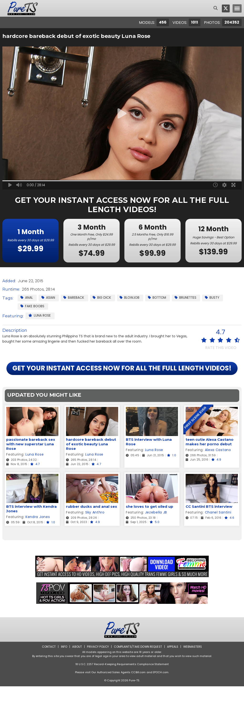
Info (63, 663)
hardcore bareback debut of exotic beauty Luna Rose (91, 460)
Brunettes (189, 297)
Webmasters (194, 663)
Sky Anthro (95, 529)
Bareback (74, 297)
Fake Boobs (32, 306)
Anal (26, 297)
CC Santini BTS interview (209, 523)
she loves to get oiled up (149, 523)
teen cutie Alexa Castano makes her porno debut (210, 458)
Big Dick (103, 297)
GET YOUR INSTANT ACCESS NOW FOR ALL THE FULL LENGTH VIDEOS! (122, 376)
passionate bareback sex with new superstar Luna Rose (30, 460)
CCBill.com (138, 689)
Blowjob (131, 297)
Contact (47, 663)
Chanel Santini (218, 529)
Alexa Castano (218, 466)
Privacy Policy (97, 663)
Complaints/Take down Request (138, 663)
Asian (48, 297)
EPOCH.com (160, 689)
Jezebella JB (156, 529)
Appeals (173, 663)
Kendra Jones (37, 533)
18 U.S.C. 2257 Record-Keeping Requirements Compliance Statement (122, 681)
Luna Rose (39, 315)
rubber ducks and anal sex (91, 523)
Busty (216, 297)
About (76, 663)
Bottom (159, 297)
